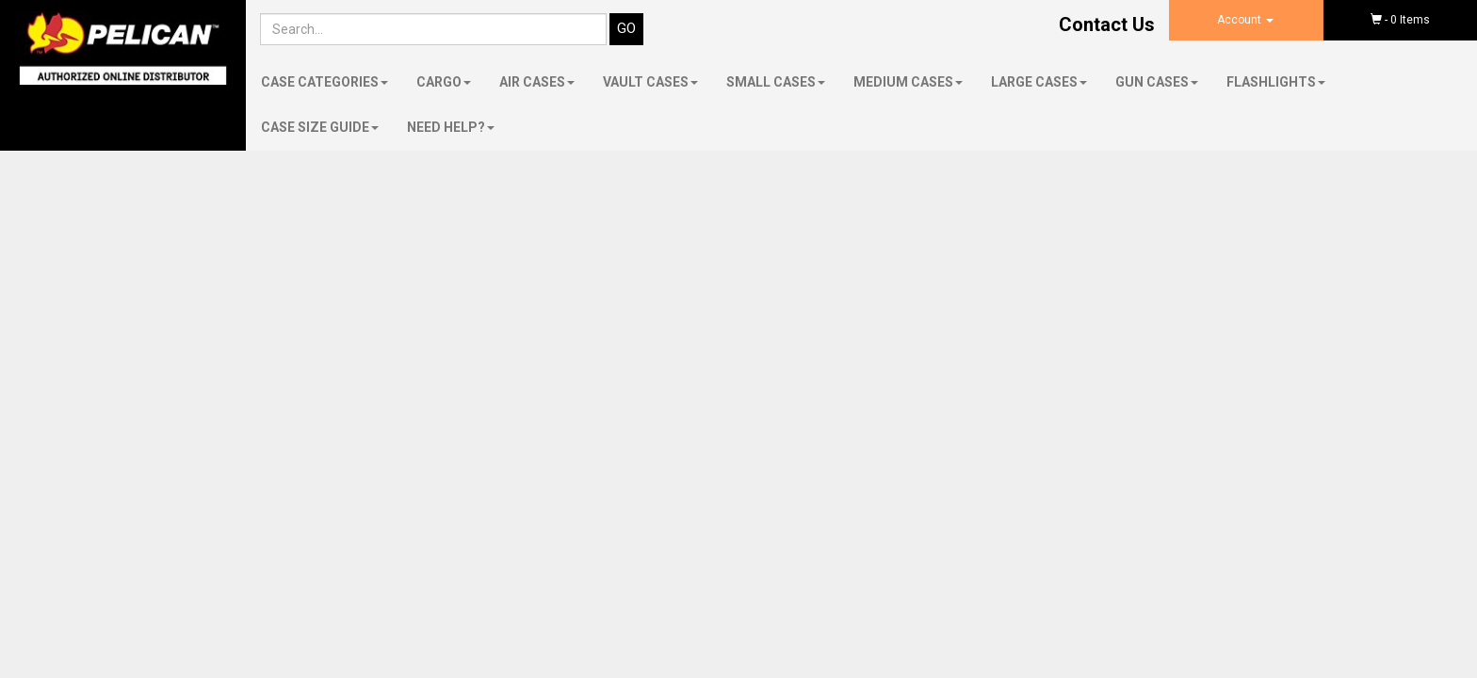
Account (1245, 19)
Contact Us (1107, 24)
